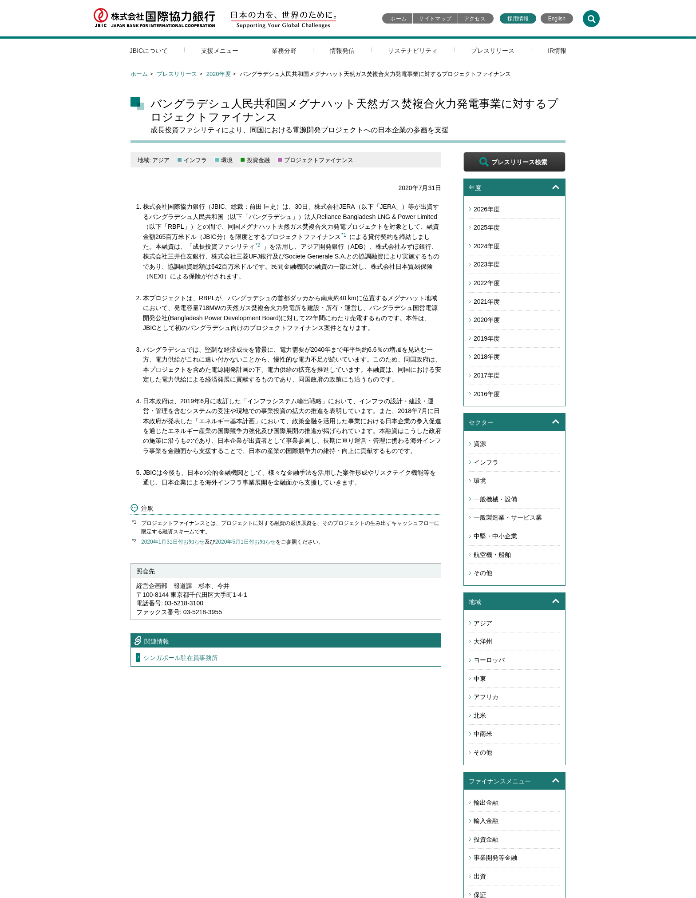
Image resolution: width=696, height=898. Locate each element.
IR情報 (557, 50)
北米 (480, 715)
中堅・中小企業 (495, 536)
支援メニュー (219, 50)
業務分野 (284, 50)
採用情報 (518, 19)
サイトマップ (435, 19)
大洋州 (483, 641)
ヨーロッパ (489, 660)
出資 (480, 876)
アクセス (475, 19)
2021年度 (487, 301)
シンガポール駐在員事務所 (180, 657)
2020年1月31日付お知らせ (173, 542)
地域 (475, 601)
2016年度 (487, 393)
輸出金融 (486, 802)
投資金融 (486, 839)
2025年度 (487, 227)
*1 (343, 235)
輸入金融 (486, 820)
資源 (480, 443)
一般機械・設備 (495, 499)
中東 (480, 678)
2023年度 (487, 264)
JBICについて (149, 50)
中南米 (483, 733)
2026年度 (487, 209)
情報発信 (342, 50)
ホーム (398, 19)
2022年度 (487, 282)
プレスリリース (492, 50)
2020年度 (218, 74)
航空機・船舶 (492, 554)
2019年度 (487, 338)
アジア (483, 623)
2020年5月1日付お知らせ (245, 542)
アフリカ (486, 696)
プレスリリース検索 (519, 162)
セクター (481, 422)
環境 (480, 480)
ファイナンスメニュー (500, 781)
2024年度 (487, 246)
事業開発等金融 (495, 857)
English (557, 19)
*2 (257, 245)
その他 (483, 572)
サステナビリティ (413, 50)
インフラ (486, 462)
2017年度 (487, 375)
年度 (475, 187)
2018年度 (487, 356)
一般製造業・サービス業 (508, 517)
